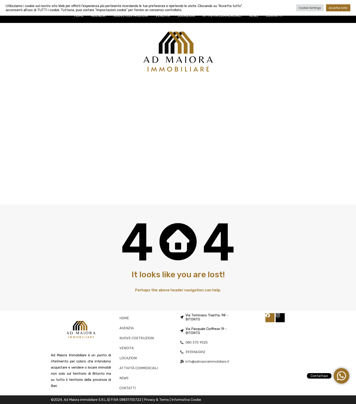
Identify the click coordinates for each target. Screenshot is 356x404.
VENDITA (163, 16)
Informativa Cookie (186, 400)
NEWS (253, 16)
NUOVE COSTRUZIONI (130, 16)
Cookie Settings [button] (310, 8)
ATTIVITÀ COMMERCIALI (222, 16)
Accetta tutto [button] (338, 8)
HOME (79, 16)
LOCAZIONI (186, 16)
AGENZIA (98, 16)
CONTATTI (274, 16)
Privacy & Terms (157, 400)
